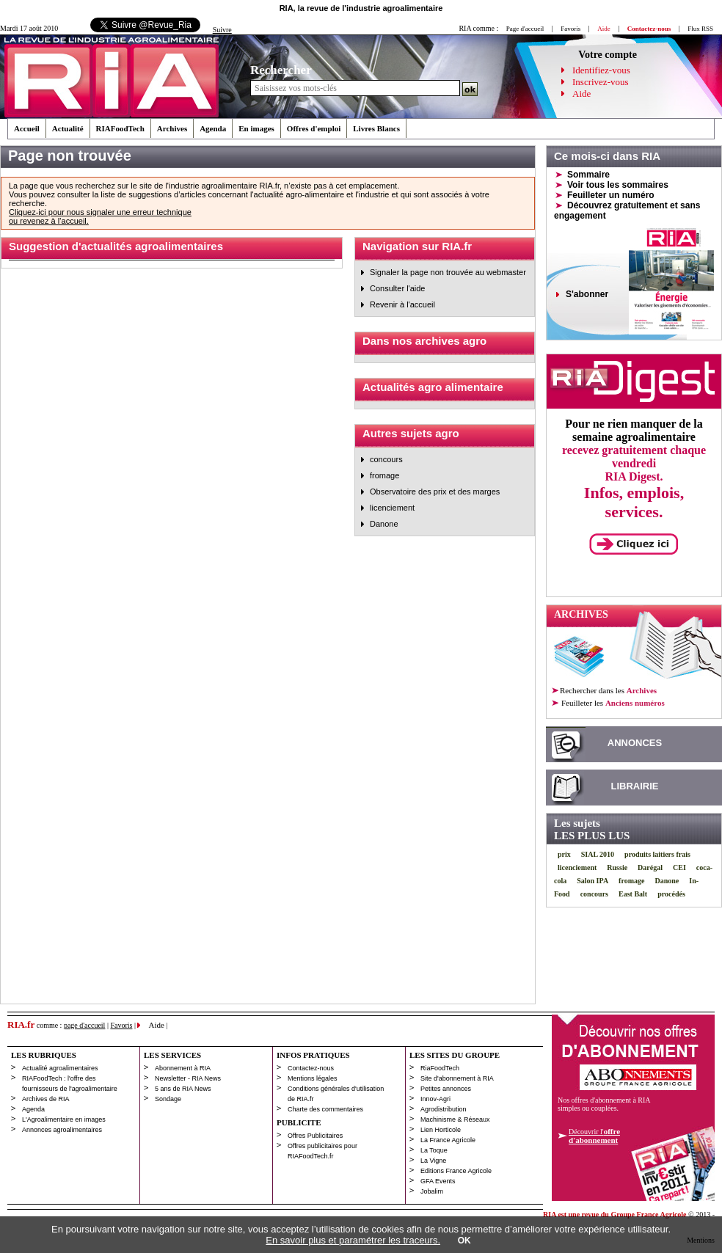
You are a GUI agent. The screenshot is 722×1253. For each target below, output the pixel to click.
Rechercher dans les (608, 690)
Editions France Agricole (456, 1171)
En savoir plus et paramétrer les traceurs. (353, 1240)
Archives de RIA (46, 1099)
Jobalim (431, 1191)
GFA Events (438, 1181)
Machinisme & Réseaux (455, 1119)
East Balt (633, 894)
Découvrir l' (594, 1135)
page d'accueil (85, 1025)
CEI (679, 867)
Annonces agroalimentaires (62, 1129)
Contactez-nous (311, 1068)
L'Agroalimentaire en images (64, 1119)
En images (256, 128)
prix (564, 854)
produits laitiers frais (657, 854)
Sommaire (588, 174)
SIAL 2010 (597, 854)
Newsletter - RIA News (188, 1078)
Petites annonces (445, 1088)
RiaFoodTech (439, 1068)
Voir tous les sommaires (617, 185)
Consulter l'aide (397, 288)
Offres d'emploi (313, 128)
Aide (581, 93)
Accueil (27, 128)
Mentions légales (313, 1078)
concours (386, 459)
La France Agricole (447, 1140)
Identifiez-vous (601, 70)
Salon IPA (592, 881)
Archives (172, 128)
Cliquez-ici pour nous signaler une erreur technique (100, 212)
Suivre (222, 30)
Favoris (570, 28)
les (612, 702)
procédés (671, 894)
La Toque (434, 1150)
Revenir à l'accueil (402, 304)
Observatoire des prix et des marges (435, 491)
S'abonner (587, 294)
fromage (384, 475)
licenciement (392, 507)
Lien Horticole (440, 1129)
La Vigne (433, 1160)
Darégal (650, 867)
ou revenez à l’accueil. (49, 220)
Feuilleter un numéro (610, 195)
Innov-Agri (435, 1099)
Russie (617, 867)
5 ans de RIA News (183, 1088)
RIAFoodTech (120, 128)
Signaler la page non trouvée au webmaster (448, 272)
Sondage (168, 1099)
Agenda (213, 128)
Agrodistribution (443, 1109)
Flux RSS (700, 28)
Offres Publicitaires (315, 1135)
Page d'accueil (525, 28)
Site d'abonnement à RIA (457, 1078)
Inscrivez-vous (600, 81)
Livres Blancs (376, 128)
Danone (384, 523)
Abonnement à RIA (183, 1068)
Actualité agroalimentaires (60, 1068)
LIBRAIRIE (635, 786)
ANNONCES (635, 742)
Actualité (68, 128)
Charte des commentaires (325, 1109)
